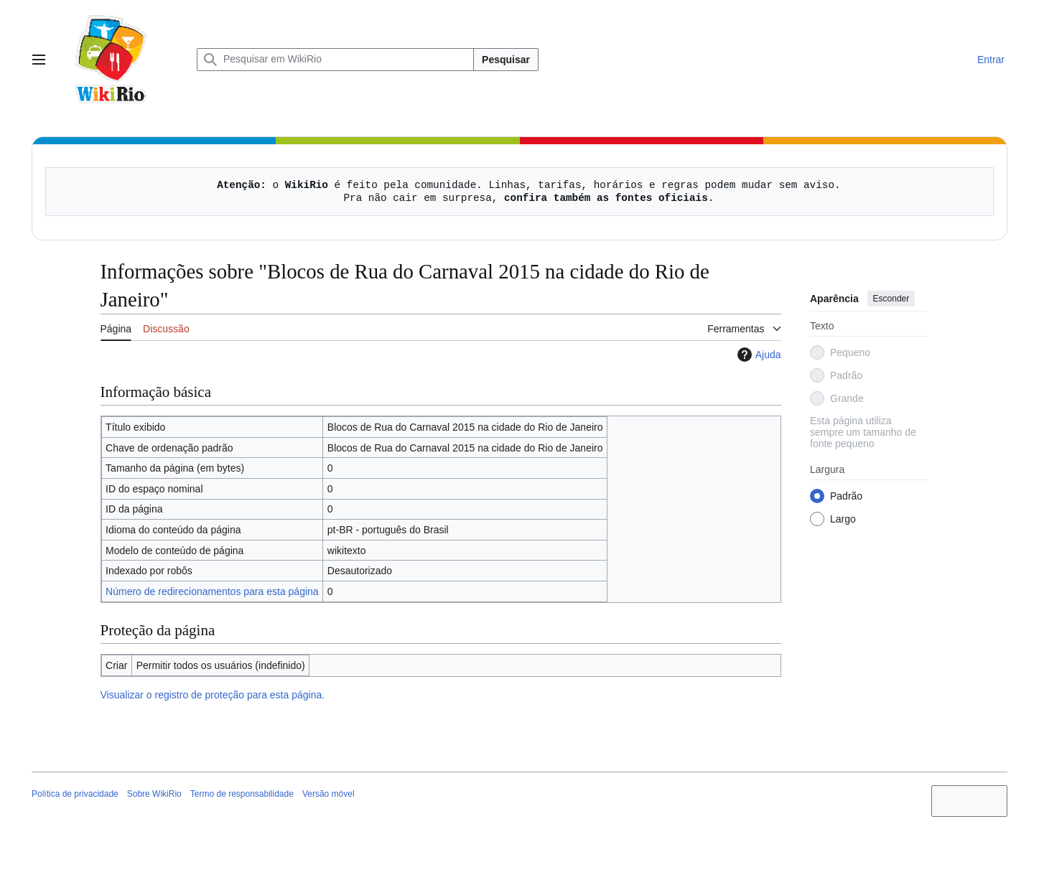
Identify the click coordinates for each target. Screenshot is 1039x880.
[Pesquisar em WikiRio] (335, 59)
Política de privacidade (75, 794)
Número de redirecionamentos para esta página (212, 591)
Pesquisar (506, 59)
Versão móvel (328, 794)
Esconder (890, 299)
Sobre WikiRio (154, 794)
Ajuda (757, 354)
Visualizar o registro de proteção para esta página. (213, 695)
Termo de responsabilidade (242, 794)
